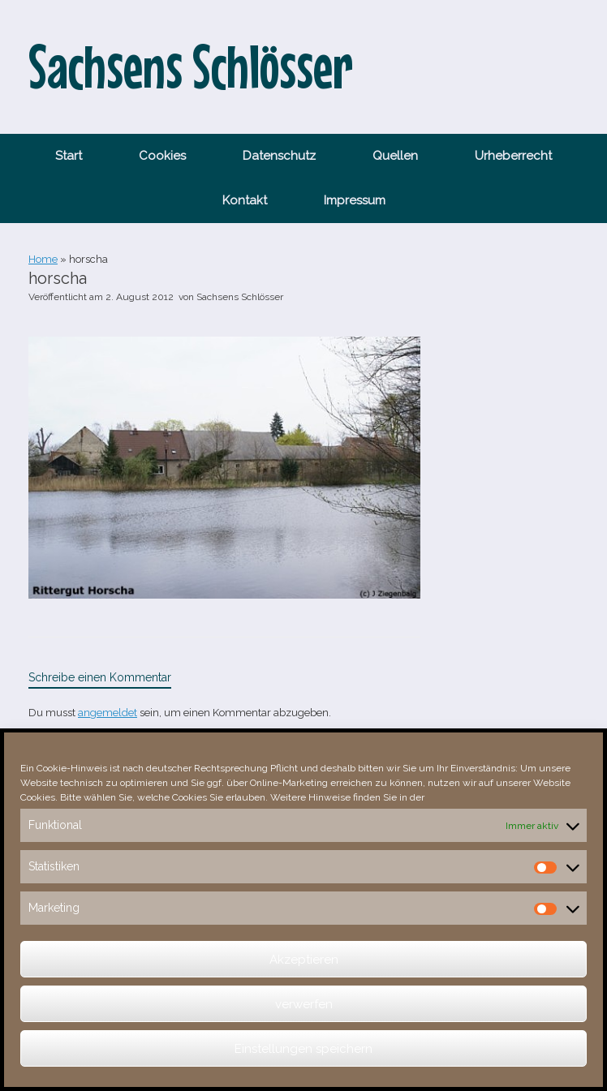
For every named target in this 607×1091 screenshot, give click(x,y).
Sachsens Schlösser (239, 297)
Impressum (354, 200)
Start (68, 155)
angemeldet (107, 713)
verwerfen (304, 1004)
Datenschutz (279, 155)
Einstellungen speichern (303, 1049)
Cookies (162, 155)
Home (43, 259)
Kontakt (244, 200)
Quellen (395, 155)
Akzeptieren (303, 959)
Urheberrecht (513, 155)
